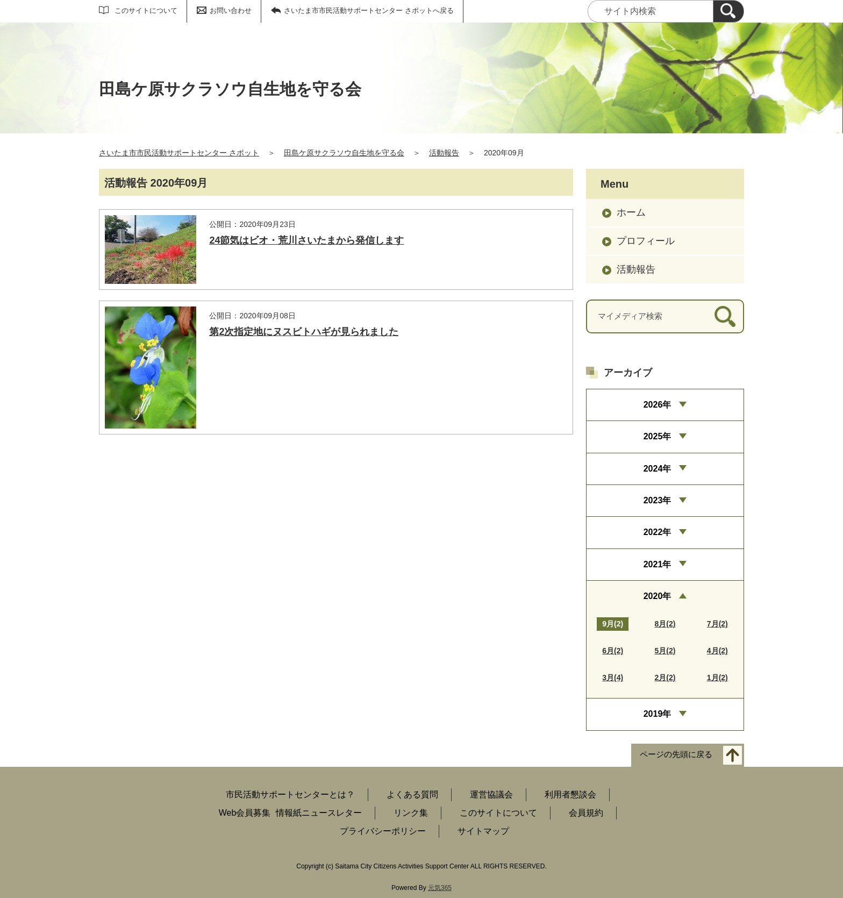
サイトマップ (483, 831)
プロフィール (646, 241)
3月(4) (612, 677)
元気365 (440, 888)
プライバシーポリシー (383, 831)
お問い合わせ (231, 10)
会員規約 (586, 812)
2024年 (657, 468)
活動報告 (444, 152)
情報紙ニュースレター (319, 812)
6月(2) (612, 650)
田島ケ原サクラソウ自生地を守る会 (344, 152)
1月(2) (717, 677)
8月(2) (665, 623)
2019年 (657, 713)
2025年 (657, 436)
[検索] (728, 11)
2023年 (657, 500)
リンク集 (411, 812)
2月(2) (665, 677)
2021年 (657, 564)
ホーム (631, 212)
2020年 (657, 596)
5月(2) (665, 650)
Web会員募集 (245, 812)
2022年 (657, 532)
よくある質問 (412, 794)
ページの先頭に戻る (676, 754)
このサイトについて (146, 10)
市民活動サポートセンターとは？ (290, 794)
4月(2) (717, 650)
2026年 (657, 404)
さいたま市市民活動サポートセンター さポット (179, 152)
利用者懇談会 (570, 794)
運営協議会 (491, 794)
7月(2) (717, 623)
